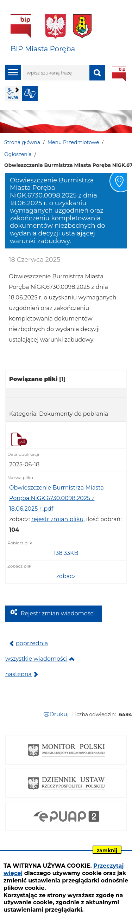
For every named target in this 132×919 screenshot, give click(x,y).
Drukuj (59, 714)
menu (13, 72)
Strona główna (22, 142)
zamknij (107, 850)
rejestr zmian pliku (57, 519)
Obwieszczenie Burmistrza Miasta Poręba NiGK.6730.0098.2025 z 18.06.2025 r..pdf (56, 498)
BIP (119, 73)
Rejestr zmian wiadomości (58, 613)
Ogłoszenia (18, 154)
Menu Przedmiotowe (73, 142)
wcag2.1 (13, 93)
